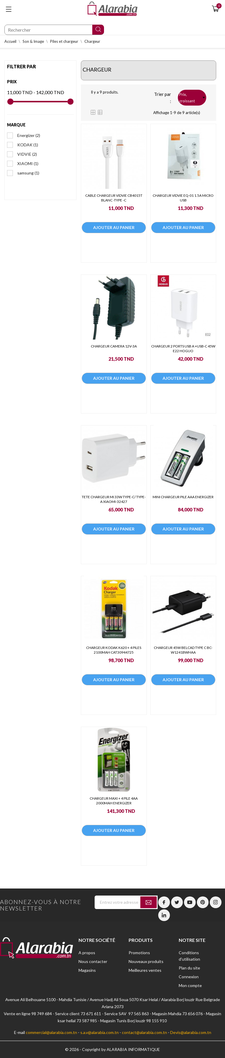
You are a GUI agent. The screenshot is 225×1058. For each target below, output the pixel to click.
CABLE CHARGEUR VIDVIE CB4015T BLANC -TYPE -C (113, 197)
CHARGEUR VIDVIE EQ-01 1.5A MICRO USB (183, 197)
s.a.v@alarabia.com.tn (99, 1032)
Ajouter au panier (113, 227)
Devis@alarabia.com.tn (190, 1032)
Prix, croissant (192, 97)
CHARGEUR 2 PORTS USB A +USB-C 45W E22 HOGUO (183, 348)
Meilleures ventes (145, 970)
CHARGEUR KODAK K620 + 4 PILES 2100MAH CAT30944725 (113, 650)
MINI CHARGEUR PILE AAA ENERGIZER (183, 497)
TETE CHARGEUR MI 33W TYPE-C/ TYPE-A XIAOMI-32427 (114, 499)
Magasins (87, 970)
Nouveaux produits (146, 961)
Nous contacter (93, 961)
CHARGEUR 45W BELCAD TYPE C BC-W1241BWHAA (183, 650)
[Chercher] (54, 30)
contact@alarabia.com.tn (144, 1032)
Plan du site (189, 967)
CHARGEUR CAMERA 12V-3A (114, 346)
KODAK (27, 144)
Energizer (28, 135)
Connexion (189, 976)
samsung (28, 172)
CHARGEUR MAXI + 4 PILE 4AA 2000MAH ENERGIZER (114, 800)
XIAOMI (27, 163)
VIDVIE (27, 154)
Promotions (139, 952)
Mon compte (190, 985)
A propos (87, 952)
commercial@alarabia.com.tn (51, 1032)
